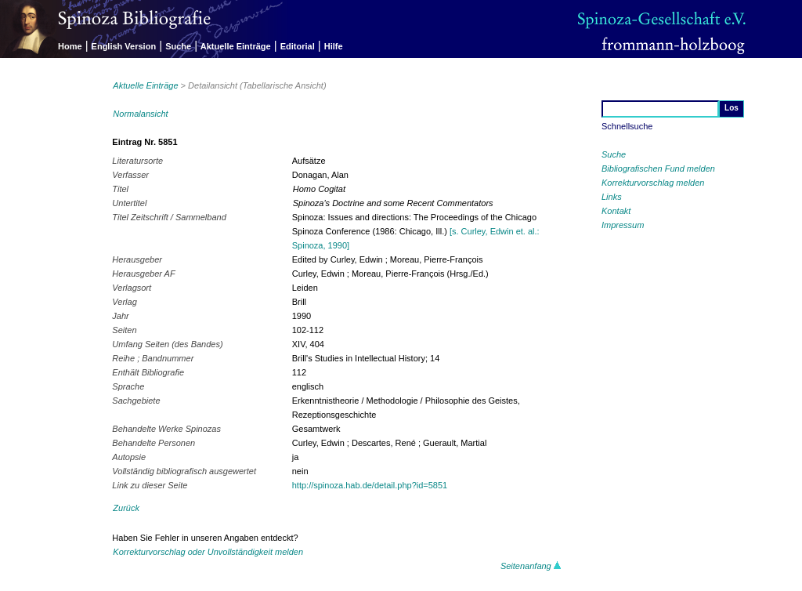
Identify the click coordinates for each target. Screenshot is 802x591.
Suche (178, 46)
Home (70, 46)
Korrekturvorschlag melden (653, 182)
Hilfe (333, 46)
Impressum (623, 225)
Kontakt (616, 211)
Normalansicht (140, 113)
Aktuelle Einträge (235, 46)
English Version (124, 46)
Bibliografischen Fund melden (658, 168)
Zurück (126, 508)
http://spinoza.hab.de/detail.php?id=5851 (369, 485)
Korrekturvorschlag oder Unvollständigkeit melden (208, 552)
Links (612, 196)
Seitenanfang (531, 566)
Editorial (297, 46)
